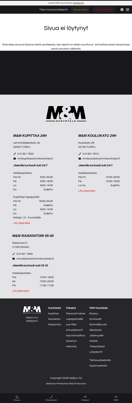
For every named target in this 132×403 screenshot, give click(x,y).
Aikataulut (95, 330)
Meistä (93, 341)
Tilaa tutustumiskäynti (53, 9)
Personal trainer (75, 313)
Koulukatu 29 (86, 142)
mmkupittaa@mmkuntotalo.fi (33, 158)
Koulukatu (54, 319)
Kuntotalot (54, 308)
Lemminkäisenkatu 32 (26, 142)
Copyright (56, 378)
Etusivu (93, 313)
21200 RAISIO (20, 247)
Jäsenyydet (96, 335)
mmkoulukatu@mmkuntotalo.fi (99, 158)
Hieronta (71, 346)
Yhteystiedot (97, 346)
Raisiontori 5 (19, 243)
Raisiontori (54, 324)
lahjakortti (78, 3)
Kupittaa (53, 313)
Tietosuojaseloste (100, 360)
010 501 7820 (23, 153)
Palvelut (71, 308)
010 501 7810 (88, 153)
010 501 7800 (22, 253)
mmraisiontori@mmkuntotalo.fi (33, 258)
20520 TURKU (21, 147)
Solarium (71, 341)
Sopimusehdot (98, 365)
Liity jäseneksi (104, 9)
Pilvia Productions (77, 384)
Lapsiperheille (74, 319)
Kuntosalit (95, 319)
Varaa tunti (80, 9)
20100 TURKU (87, 147)
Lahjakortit (95, 352)
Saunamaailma (75, 335)
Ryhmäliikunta (98, 324)
